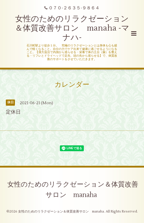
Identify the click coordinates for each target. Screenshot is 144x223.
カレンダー (72, 84)
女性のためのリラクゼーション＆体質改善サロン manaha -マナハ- (72, 28)
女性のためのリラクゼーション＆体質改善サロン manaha (72, 189)
